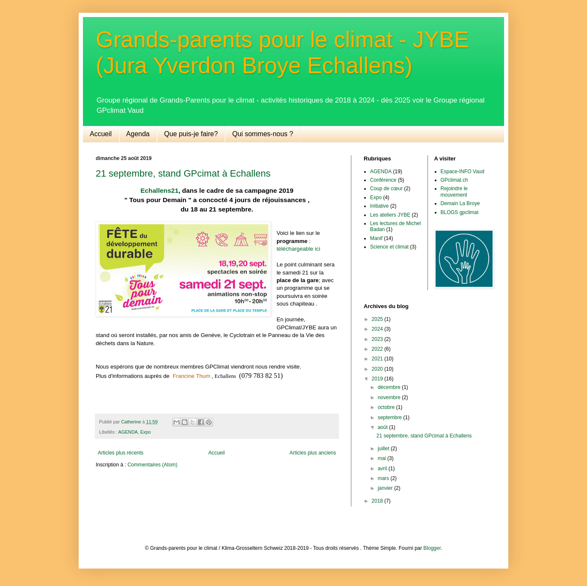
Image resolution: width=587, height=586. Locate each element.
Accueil (101, 133)
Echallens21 (159, 190)
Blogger (432, 548)
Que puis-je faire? (191, 133)
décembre (390, 387)
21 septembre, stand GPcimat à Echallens (183, 173)
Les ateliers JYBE (390, 215)
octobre (387, 407)
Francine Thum (191, 376)
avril (383, 469)
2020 (378, 369)
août (383, 427)
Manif (376, 238)
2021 (378, 359)
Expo (145, 431)
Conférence (383, 180)
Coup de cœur (386, 189)
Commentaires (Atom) (152, 465)
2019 (378, 379)
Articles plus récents (120, 453)
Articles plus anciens (313, 453)
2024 (378, 329)
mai (383, 458)
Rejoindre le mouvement (454, 191)
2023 (378, 339)
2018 (378, 501)
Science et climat (389, 247)
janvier (386, 488)
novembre (390, 397)
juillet (384, 449)
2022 (378, 349)
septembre (390, 417)
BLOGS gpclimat (460, 212)
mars (384, 478)
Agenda (138, 133)
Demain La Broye (460, 203)
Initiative (379, 206)
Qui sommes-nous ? (262, 133)
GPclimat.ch (454, 180)
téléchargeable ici (298, 249)
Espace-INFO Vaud (462, 171)
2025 (378, 319)
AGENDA (128, 431)
